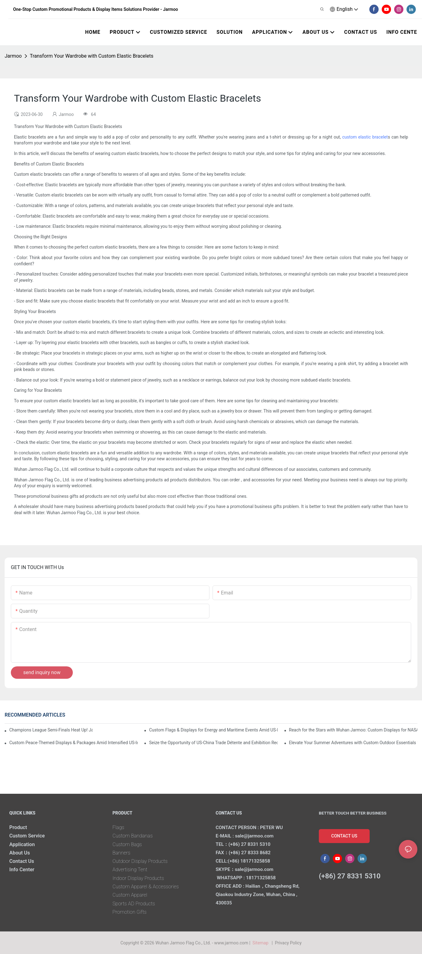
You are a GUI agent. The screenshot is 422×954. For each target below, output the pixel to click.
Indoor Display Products (138, 878)
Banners (121, 853)
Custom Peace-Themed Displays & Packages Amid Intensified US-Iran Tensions (73, 742)
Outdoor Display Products (140, 861)
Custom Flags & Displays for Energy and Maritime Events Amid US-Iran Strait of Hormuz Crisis (213, 729)
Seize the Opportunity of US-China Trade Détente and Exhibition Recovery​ (213, 742)
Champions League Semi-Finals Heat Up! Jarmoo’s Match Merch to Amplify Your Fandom (51, 729)
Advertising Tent (129, 869)
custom (350, 137)
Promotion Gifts (129, 912)
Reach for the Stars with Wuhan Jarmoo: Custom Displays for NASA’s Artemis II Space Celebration (353, 729)
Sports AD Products (133, 904)
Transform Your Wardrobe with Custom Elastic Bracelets (91, 56)
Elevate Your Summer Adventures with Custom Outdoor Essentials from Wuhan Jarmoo (353, 742)
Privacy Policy (288, 942)
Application (22, 844)
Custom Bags (127, 844)
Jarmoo (13, 56)
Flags (118, 827)
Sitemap (261, 942)
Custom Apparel (129, 895)
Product (18, 827)
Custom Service (27, 836)
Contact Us (21, 861)
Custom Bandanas (132, 836)
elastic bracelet (373, 137)
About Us (19, 853)
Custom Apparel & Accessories (145, 887)
